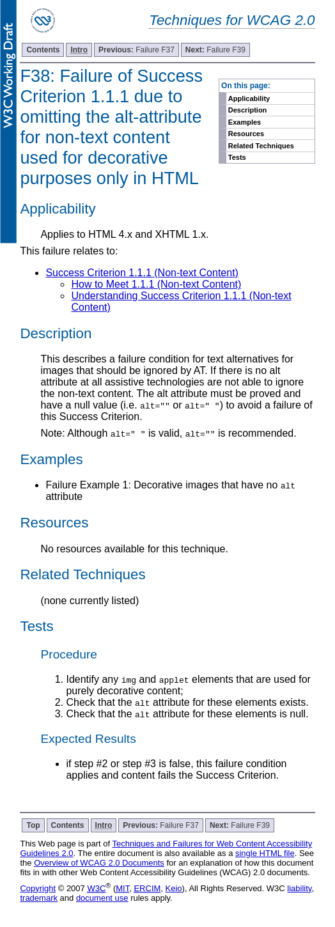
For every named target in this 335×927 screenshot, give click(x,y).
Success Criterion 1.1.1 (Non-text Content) (141, 272)
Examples (244, 122)
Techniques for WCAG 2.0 (232, 20)
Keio (174, 888)
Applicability (249, 98)
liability (299, 888)
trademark (39, 898)
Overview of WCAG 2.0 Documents (99, 863)
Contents (42, 49)
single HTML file (265, 853)
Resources (246, 133)
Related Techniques (261, 146)
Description (247, 110)
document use (102, 898)
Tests (237, 157)
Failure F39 (215, 49)
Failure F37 (136, 49)
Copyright (38, 888)
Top (33, 825)
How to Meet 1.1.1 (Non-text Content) (156, 284)
